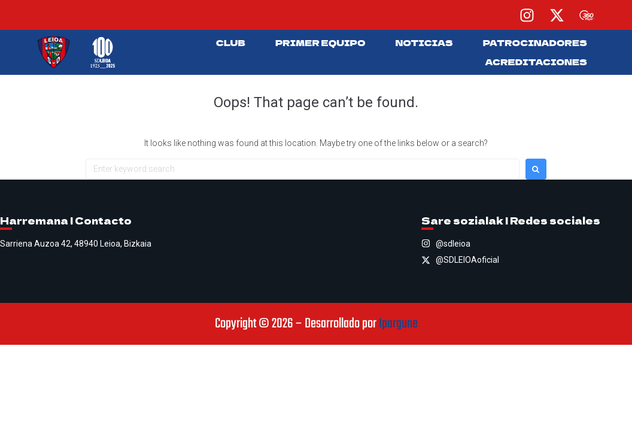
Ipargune (398, 324)
